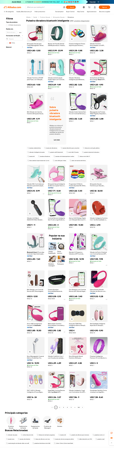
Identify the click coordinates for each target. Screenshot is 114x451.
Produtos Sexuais (45, 17)
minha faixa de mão (27, 435)
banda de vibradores (50, 148)
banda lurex (10, 439)
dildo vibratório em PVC (84, 439)
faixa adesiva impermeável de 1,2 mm (38, 160)
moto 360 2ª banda (72, 152)
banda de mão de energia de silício (63, 439)
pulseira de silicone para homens (79, 435)
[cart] (89, 7)
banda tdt (31, 156)
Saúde (35, 17)
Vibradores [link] (70, 17)
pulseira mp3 (100, 439)
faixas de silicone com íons (42, 439)
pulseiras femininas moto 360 (41, 443)
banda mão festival (24, 439)
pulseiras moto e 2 (98, 435)
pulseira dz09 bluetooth (55, 152)
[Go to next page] (82, 407)
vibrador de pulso (11, 435)
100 (79, 407)
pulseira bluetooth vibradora (90, 152)
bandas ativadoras (44, 156)
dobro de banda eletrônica (78, 160)
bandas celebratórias (34, 148)
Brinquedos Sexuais (59, 17)
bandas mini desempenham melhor (64, 156)
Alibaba (28, 17)
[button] (64, 7)
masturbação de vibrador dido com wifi (17, 443)
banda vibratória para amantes (70, 148)
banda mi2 (62, 435)
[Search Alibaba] (44, 7)
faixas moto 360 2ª (84, 156)
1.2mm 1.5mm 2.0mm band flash (63, 443)
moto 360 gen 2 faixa (59, 160)
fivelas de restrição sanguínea (46, 435)
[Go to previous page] (52, 407)
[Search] (71, 7)
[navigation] (14, 212)
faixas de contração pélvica (91, 148)
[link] (111, 432)
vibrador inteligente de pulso (36, 152)
